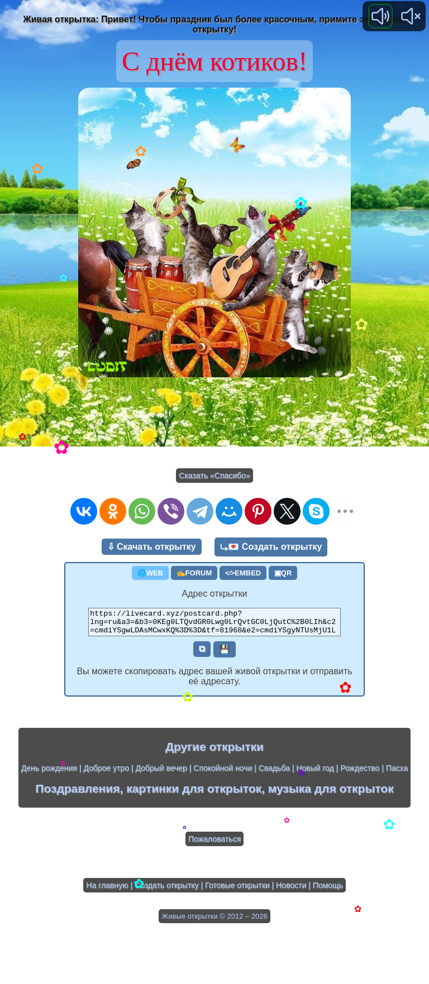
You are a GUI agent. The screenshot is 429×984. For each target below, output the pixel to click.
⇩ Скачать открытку (151, 546)
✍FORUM (194, 573)
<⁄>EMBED (243, 573)
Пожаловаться (214, 843)
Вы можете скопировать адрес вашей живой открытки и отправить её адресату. (214, 681)
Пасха (397, 773)
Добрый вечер (161, 773)
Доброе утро (106, 773)
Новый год (315, 773)
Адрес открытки (214, 593)
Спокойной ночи (222, 773)
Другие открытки (214, 751)
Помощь (328, 890)
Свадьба (274, 773)
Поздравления (77, 793)
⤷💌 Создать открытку (271, 546)
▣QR (283, 573)
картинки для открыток (193, 793)
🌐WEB (150, 573)
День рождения (49, 773)
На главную (107, 890)
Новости (291, 890)
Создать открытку (167, 890)
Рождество (359, 773)
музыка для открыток (331, 793)
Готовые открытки (237, 890)
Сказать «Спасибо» (214, 475)
